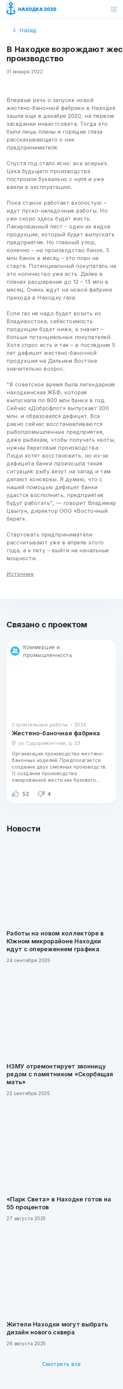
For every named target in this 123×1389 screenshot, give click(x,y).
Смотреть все (61, 1364)
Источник (20, 574)
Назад (25, 30)
